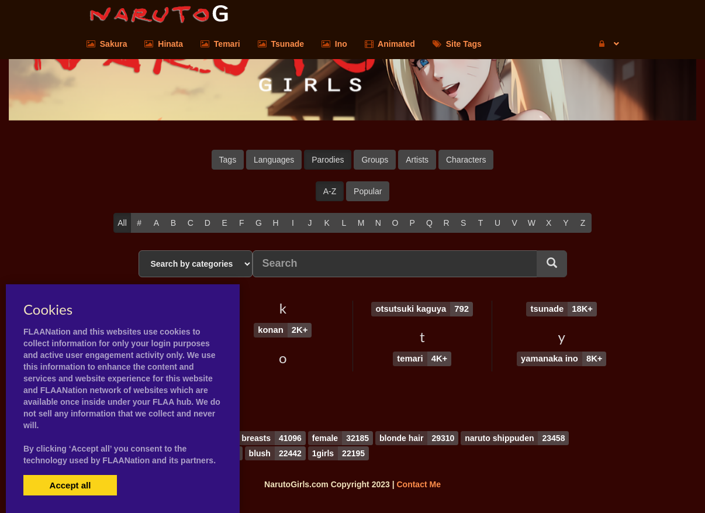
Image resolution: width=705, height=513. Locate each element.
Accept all (70, 485)
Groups (374, 159)
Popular (368, 191)
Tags (228, 159)
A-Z (330, 191)
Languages (274, 159)
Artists (417, 159)
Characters (466, 159)
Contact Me (418, 483)
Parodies (328, 159)
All (122, 223)
